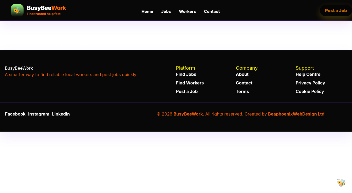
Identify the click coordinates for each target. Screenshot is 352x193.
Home (147, 11)
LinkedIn (61, 114)
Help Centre (308, 74)
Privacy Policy (310, 83)
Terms (242, 91)
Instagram (38, 114)
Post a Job (187, 91)
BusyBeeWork (188, 114)
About (242, 74)
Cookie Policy (310, 91)
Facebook (15, 114)
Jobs (166, 11)
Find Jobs (186, 74)
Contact (212, 11)
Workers (187, 11)
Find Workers (190, 83)
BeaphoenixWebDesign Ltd (296, 114)
